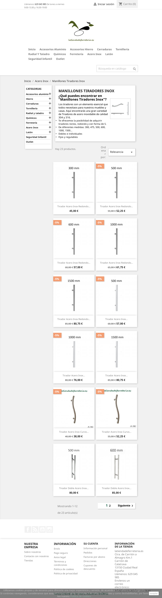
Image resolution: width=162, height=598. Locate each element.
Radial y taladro (39, 54)
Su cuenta (91, 543)
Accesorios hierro (81, 49)
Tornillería (31, 108)
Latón (109, 54)
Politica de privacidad (66, 573)
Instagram (49, 529)
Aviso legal (60, 557)
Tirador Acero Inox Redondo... (73, 206)
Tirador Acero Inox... (116, 319)
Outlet (60, 59)
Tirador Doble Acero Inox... (74, 488)
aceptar (154, 593)
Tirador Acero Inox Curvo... (74, 431)
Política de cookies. (80, 596)
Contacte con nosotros (36, 556)
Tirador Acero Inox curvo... (116, 431)
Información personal (95, 548)
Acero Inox (94, 54)
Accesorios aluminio (53, 49)
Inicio (32, 49)
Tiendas (28, 560)
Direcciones (90, 561)
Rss (35, 529)
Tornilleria (122, 49)
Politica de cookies (64, 569)
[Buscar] (117, 68)
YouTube (42, 529)
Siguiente (126, 506)
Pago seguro (61, 552)
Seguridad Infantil (40, 59)
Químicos (60, 54)
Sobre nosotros (32, 551)
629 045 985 (40, 4)
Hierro (29, 98)
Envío (57, 548)
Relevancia (121, 152)
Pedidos (88, 552)
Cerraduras (104, 49)
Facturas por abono (94, 556)
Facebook (28, 529)
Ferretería (76, 54)
